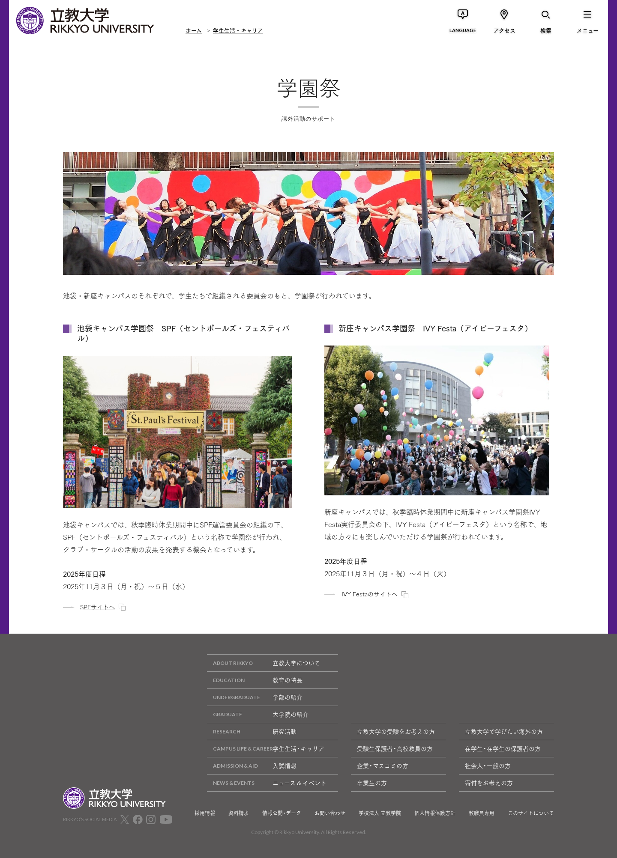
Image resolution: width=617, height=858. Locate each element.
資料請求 (238, 813)
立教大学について (263, 663)
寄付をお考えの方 (489, 782)
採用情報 (205, 813)
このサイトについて (531, 813)
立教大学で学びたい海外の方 (504, 731)
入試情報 (252, 765)
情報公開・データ (281, 813)
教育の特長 (255, 680)
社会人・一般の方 (488, 765)
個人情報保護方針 (434, 813)
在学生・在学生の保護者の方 (503, 748)
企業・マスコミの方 (382, 765)
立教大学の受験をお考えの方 (396, 731)
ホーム (194, 30)
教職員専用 (481, 813)
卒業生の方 (372, 782)
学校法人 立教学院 (380, 813)
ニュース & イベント (266, 783)
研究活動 (252, 731)
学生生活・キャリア (238, 30)
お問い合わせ (329, 813)
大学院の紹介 (257, 714)
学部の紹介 (255, 697)
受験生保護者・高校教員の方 (395, 748)
